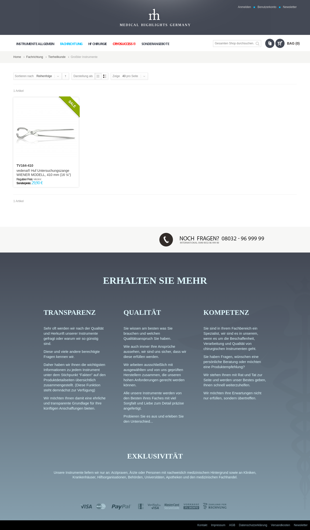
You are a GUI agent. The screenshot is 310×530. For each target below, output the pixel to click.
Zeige (116, 76)
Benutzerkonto (267, 7)
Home (17, 57)
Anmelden (244, 7)
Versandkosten (280, 525)
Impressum (218, 525)
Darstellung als (83, 76)
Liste (104, 76)
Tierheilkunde (57, 57)
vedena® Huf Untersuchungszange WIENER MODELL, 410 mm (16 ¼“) (43, 173)
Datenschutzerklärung (253, 525)
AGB (232, 525)
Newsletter (290, 7)
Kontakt (202, 525)
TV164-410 (24, 165)
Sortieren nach (24, 76)
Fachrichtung (34, 57)
